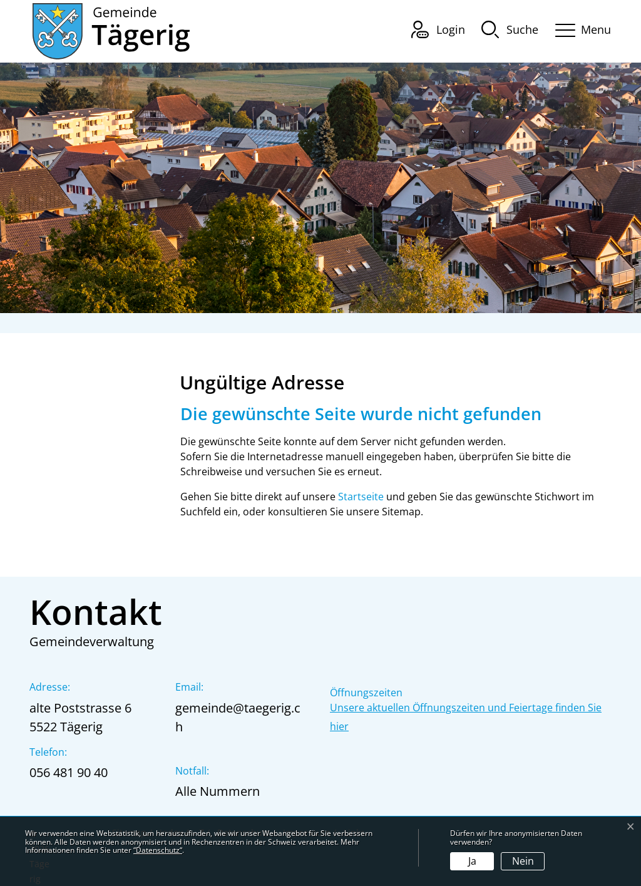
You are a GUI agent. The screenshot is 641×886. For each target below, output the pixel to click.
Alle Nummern (217, 791)
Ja (472, 861)
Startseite (361, 496)
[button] (509, 29)
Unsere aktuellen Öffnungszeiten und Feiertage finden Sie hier (466, 717)
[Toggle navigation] (579, 28)
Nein (523, 861)
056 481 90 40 (68, 772)
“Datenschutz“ (157, 850)
